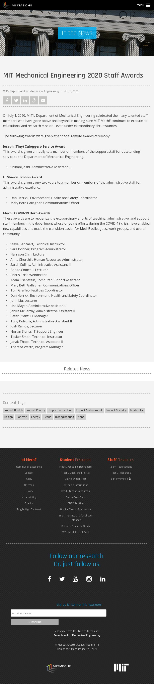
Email (43, 100)
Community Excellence (29, 467)
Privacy (29, 491)
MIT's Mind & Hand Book (75, 532)
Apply (29, 479)
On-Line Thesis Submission (75, 509)
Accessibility (29, 497)
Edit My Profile (121, 479)
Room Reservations (120, 467)
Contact (28, 473)
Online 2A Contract (75, 479)
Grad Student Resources (75, 491)
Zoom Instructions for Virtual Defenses (75, 518)
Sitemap (29, 485)
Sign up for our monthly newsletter (79, 605)
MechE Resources (120, 473)
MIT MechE (17, 6)
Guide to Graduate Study (75, 526)
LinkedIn (25, 100)
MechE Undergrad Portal (76, 473)
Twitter (16, 100)
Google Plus (34, 100)
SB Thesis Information (75, 485)
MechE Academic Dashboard (75, 467)
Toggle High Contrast (29, 509)
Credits (29, 503)
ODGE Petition (76, 503)
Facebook (7, 100)
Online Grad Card (75, 497)
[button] (144, 5)
